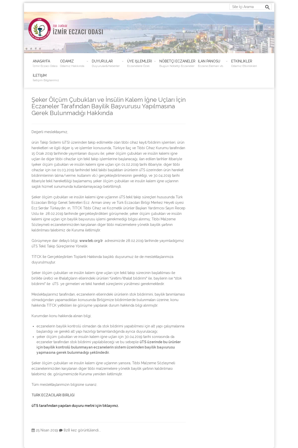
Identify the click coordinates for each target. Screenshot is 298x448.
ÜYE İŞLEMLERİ (139, 63)
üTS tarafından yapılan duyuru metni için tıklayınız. (75, 406)
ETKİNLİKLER (244, 63)
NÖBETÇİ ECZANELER (177, 63)
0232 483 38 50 (99, 6)
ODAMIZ (72, 63)
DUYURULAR (106, 63)
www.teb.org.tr (91, 241)
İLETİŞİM (46, 77)
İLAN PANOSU (211, 63)
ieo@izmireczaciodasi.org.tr (52, 6)
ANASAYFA (45, 63)
